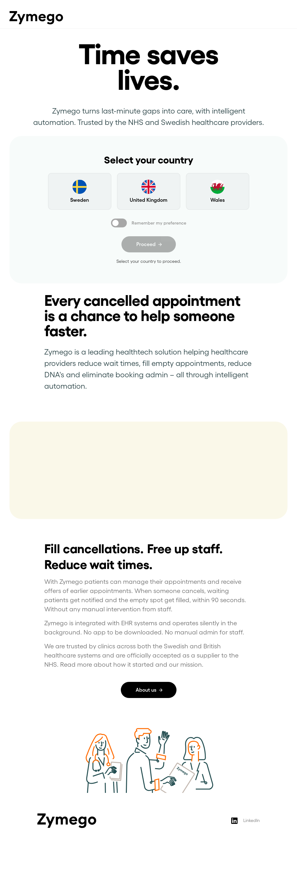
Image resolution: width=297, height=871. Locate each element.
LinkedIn (251, 820)
